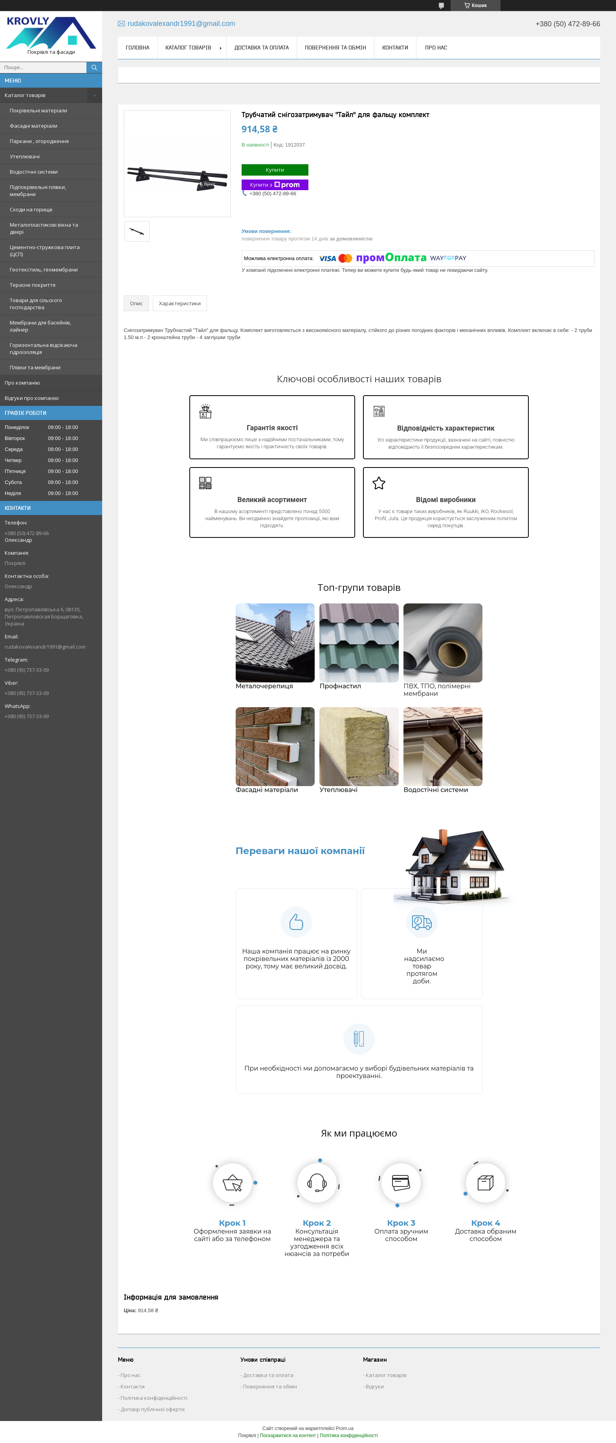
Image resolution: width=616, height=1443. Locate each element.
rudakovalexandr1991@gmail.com (45, 646)
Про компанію (22, 382)
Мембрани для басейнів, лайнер (40, 326)
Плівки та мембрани (35, 367)
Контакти (395, 47)
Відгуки (375, 1386)
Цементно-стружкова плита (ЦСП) (45, 251)
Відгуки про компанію (32, 398)
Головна (137, 47)
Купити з (275, 185)
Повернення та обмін (335, 47)
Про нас (436, 47)
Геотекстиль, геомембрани (44, 269)
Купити (275, 169)
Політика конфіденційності (154, 1397)
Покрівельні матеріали (38, 110)
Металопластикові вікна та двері (44, 228)
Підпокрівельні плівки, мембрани (38, 190)
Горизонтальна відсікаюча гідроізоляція (43, 348)
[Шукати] (94, 67)
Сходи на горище (31, 209)
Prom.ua (345, 1428)
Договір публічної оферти (153, 1409)
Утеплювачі (25, 156)
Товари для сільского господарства (36, 304)
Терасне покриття (32, 284)
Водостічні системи (34, 171)
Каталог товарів (25, 95)
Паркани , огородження (39, 141)
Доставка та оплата (262, 47)
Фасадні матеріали (33, 125)
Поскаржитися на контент (288, 1435)
